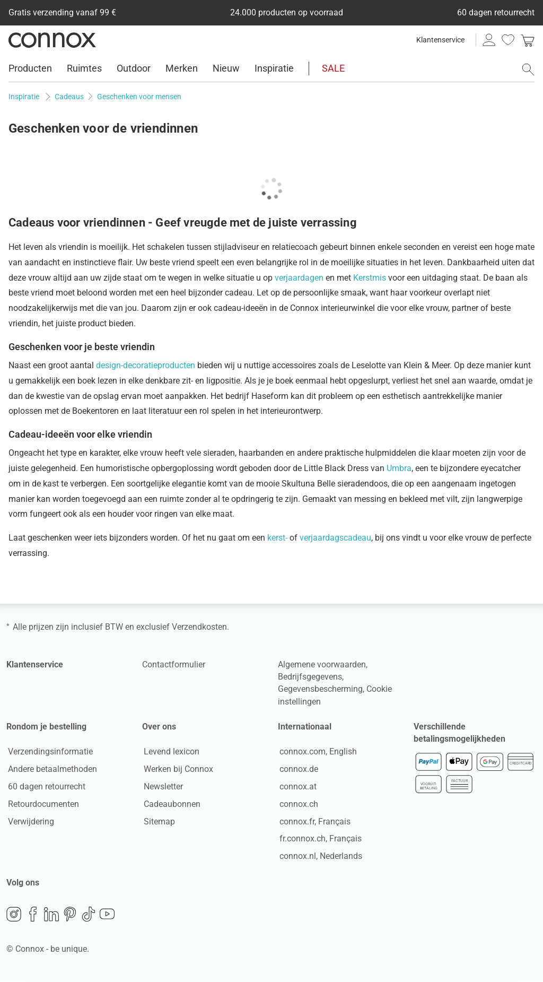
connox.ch (297, 804)
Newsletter (161, 788)
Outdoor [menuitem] (134, 68)
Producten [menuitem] (30, 68)
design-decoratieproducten (145, 365)
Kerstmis (369, 278)
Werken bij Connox (177, 770)
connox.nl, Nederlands (319, 857)
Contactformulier (173, 664)
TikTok (88, 915)
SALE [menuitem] (333, 68)
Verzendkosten (199, 627)
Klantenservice (440, 40)
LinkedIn (51, 915)
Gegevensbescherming (320, 689)
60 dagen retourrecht (45, 788)
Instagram (13, 915)
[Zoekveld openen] (528, 69)
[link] (528, 39)
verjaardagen (299, 278)
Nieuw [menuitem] (226, 68)
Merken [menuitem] (181, 68)
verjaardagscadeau (335, 538)
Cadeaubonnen (170, 804)
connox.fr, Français (313, 822)
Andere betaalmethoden (50, 770)
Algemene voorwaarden (322, 664)
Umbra (399, 468)
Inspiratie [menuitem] (274, 68)
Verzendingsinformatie (48, 753)
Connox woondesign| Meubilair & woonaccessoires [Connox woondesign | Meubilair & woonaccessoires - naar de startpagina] (52, 40)
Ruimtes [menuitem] (84, 68)
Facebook (32, 915)
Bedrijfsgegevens (310, 677)
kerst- (277, 538)
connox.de (297, 770)
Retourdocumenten (41, 804)
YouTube (107, 915)
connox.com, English (316, 753)
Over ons (159, 727)
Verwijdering (29, 822)
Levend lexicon (170, 753)
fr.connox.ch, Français (319, 840)
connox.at (296, 788)
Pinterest (70, 915)
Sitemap (157, 822)
